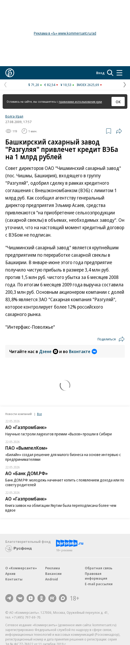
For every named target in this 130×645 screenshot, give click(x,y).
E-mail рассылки (99, 583)
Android (51, 579)
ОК (118, 101)
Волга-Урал (14, 116)
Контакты (13, 579)
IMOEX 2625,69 (88, 84)
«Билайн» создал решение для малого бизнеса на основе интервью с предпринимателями (63, 457)
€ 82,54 (49, 84)
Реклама (52, 568)
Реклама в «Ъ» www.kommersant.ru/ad (65, 33)
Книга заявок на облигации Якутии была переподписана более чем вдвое (60, 508)
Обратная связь (98, 568)
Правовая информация (96, 576)
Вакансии (53, 573)
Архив (10, 573)
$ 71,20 (33, 84)
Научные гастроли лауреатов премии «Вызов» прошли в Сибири (58, 433)
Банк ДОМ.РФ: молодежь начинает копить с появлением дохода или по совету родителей (64, 482)
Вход (100, 72)
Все (39, 414)
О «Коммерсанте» (21, 568)
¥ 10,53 (66, 84)
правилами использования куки (80, 101)
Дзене (48, 351)
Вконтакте (83, 351)
